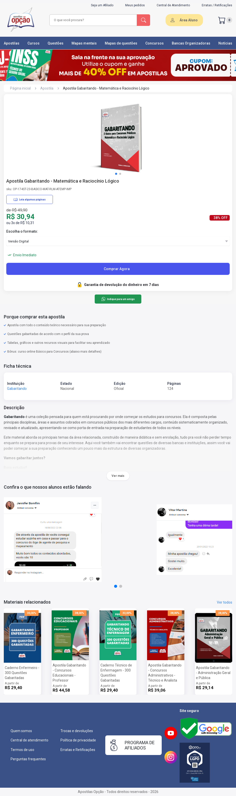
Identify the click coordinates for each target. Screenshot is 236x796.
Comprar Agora (117, 269)
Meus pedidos (135, 5)
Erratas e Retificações (77, 750)
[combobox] (93, 20)
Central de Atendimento (173, 5)
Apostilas (11, 43)
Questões (55, 43)
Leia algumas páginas (30, 199)
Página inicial (20, 88)
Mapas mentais (84, 43)
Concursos (154, 43)
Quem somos (21, 731)
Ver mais (118, 476)
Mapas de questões (121, 43)
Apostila (46, 88)
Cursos (33, 43)
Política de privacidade (78, 740)
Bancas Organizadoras (191, 43)
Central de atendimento (29, 740)
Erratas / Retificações (217, 5)
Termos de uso (22, 750)
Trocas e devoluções (76, 731)
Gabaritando (17, 389)
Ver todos (224, 602)
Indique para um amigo (118, 299)
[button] (116, 174)
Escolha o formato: (22, 231)
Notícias (225, 43)
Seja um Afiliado (102, 5)
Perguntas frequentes (28, 759)
